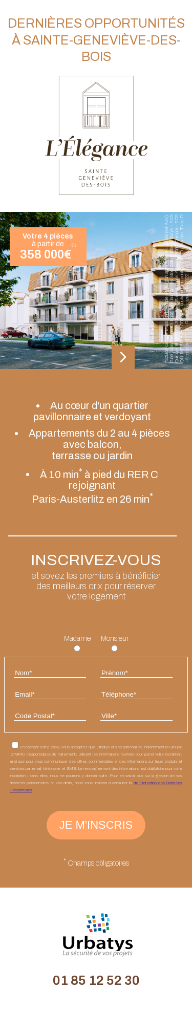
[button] (123, 358)
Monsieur (115, 638)
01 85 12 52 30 (96, 980)
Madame (77, 638)
